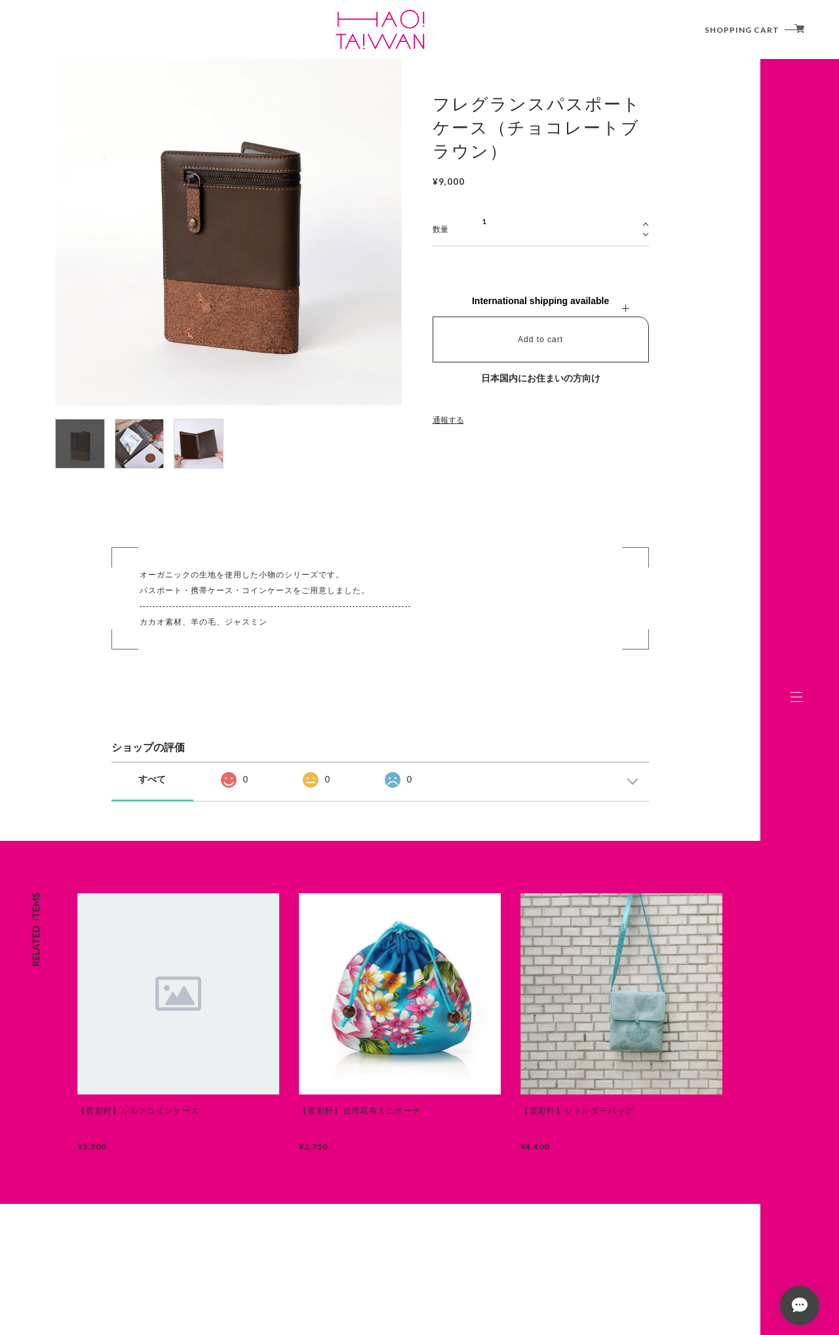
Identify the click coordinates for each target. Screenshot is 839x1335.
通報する (448, 420)
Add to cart (540, 339)
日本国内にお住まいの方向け (540, 378)
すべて (152, 779)
